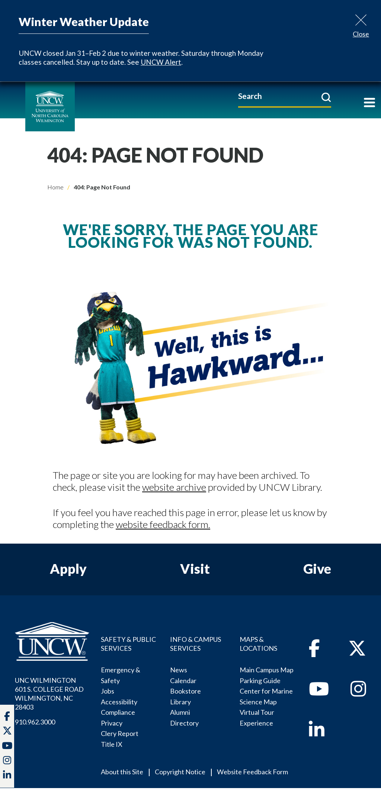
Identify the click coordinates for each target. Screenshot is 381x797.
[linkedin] (316, 733)
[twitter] (7, 731)
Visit (195, 568)
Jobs (107, 691)
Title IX (111, 744)
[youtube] (319, 692)
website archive (174, 487)
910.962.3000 (35, 722)
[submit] (326, 97)
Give (317, 568)
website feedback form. (163, 524)
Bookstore (185, 691)
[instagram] (7, 760)
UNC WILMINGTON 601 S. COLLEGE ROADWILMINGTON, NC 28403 (49, 693)
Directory (184, 723)
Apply (68, 568)
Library (180, 702)
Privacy (111, 723)
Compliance (118, 712)
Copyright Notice (180, 772)
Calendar (183, 680)
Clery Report (119, 733)
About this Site (122, 772)
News (178, 670)
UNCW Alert (161, 62)
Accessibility (119, 702)
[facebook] (314, 652)
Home (55, 187)
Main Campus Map (267, 670)
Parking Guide (260, 680)
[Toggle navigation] (369, 103)
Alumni (180, 712)
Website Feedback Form (252, 772)
